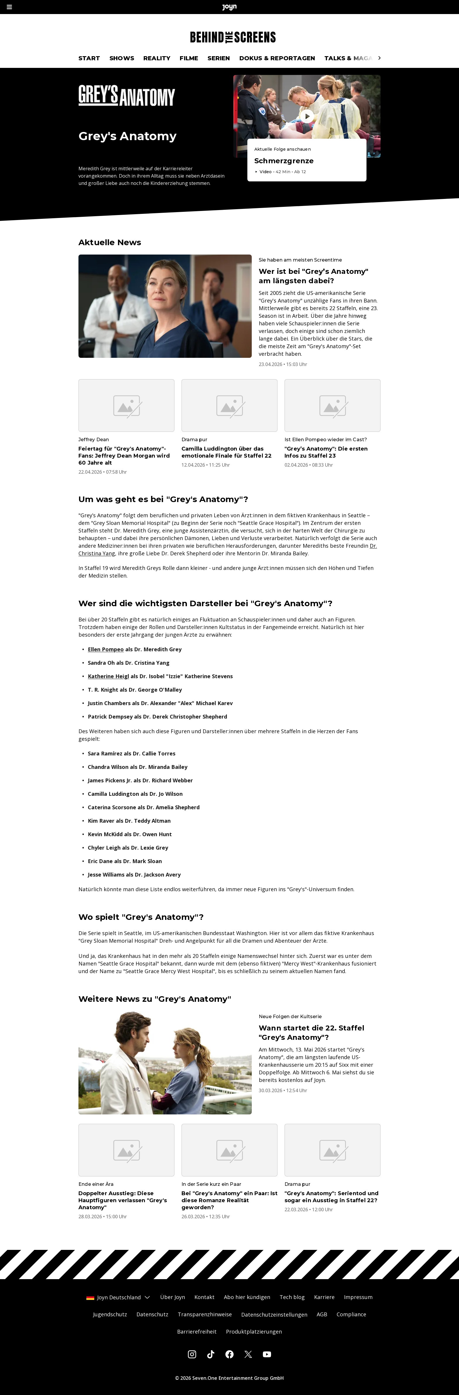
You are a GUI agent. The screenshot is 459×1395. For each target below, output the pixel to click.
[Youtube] (267, 1354)
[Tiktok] (210, 1354)
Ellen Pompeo (106, 649)
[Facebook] (229, 1354)
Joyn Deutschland (118, 1297)
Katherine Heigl (108, 676)
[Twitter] (248, 1354)
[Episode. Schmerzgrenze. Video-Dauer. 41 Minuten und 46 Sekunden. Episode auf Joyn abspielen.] (306, 160)
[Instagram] (192, 1354)
